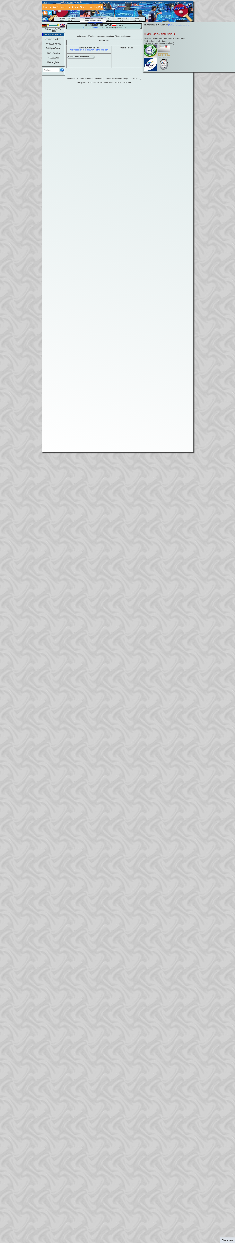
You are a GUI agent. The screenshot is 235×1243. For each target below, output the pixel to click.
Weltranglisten (53, 62)
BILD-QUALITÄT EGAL (121, 19)
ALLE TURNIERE (67, 19)
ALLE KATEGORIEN (93, 19)
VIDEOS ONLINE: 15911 (53, 30)
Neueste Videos (53, 43)
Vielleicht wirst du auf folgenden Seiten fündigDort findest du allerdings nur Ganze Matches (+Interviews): (164, 41)
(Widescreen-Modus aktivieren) (179, 25)
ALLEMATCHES (137, 19)
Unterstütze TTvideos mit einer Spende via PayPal (72, 7)
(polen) (119, 25)
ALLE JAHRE (110, 19)
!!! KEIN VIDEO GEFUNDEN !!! (160, 34)
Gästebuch (53, 57)
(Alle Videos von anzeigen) (88, 50)
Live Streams (53, 53)
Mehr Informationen (90, 28)
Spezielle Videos (53, 39)
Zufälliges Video (53, 48)
